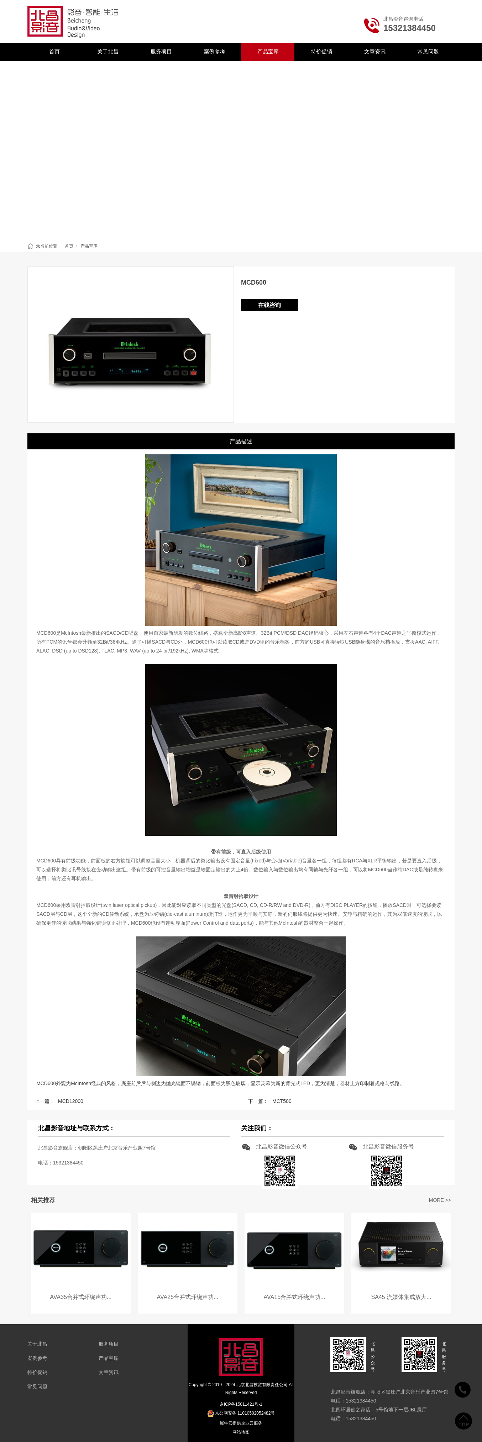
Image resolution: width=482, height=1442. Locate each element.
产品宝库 (268, 51)
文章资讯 (375, 51)
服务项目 (161, 51)
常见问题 (428, 51)
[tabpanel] (241, 150)
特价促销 (321, 51)
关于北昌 (108, 51)
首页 (54, 51)
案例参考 (214, 51)
